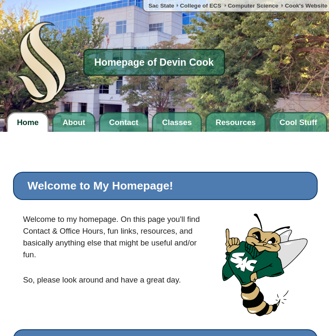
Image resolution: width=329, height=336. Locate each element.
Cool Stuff (298, 122)
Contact (123, 122)
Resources (235, 122)
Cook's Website (306, 6)
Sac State (162, 6)
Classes (177, 122)
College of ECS (200, 6)
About (74, 122)
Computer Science (253, 6)
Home (28, 122)
